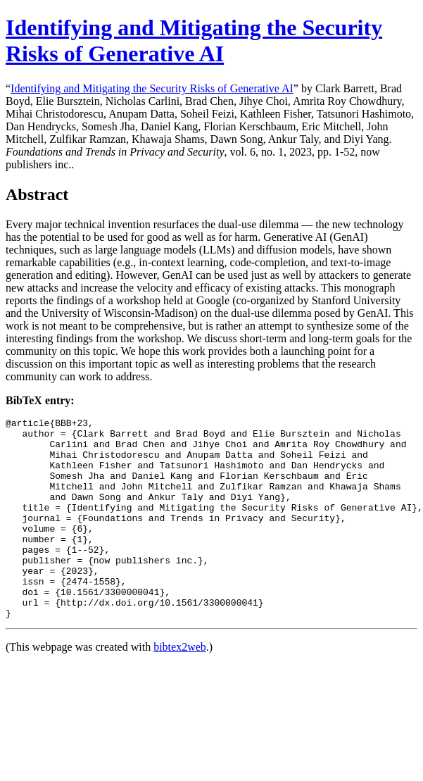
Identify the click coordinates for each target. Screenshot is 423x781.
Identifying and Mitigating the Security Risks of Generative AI (194, 40)
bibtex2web (179, 687)
